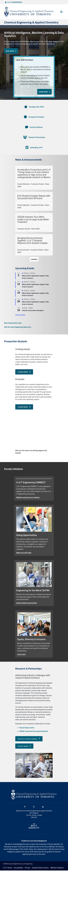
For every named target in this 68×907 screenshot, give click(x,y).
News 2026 (35, 229)
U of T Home (7, 868)
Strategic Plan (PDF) (36, 107)
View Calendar (20, 315)
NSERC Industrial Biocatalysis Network (33, 731)
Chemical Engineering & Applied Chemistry (31, 22)
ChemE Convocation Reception (33, 310)
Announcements (23, 250)
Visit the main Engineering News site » (18, 327)
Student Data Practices (40, 868)
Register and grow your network (28, 497)
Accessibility (18, 868)
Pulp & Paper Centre (26, 728)
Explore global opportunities (26, 603)
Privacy (27, 868)
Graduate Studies (37, 184)
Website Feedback (57, 868)
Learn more (21, 654)
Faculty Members (23, 184)
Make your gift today (23, 552)
